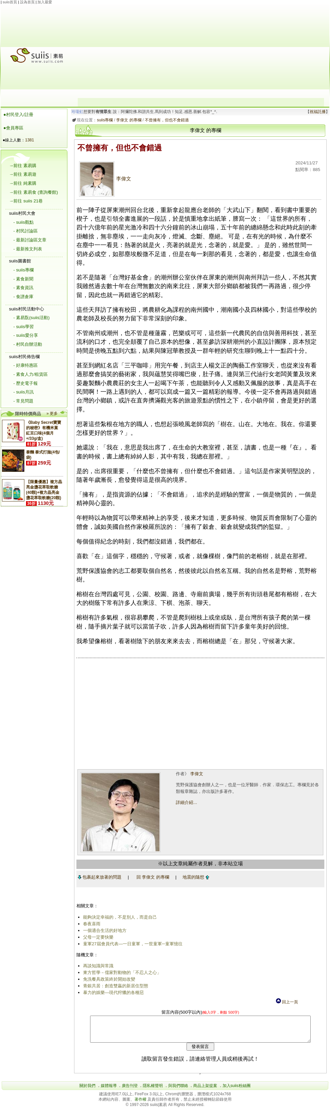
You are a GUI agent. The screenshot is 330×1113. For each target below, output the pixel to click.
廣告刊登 (130, 1090)
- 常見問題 (23, 400)
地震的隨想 (195, 877)
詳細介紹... (185, 802)
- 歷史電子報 (25, 383)
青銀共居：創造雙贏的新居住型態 (114, 985)
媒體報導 (109, 1090)
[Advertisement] (201, 51)
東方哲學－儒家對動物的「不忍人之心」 (121, 972)
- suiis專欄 (23, 269)
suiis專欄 (104, 120)
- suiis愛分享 (25, 335)
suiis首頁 (10, 2)
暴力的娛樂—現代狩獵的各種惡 (112, 992)
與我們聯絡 (178, 1090)
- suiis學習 (23, 326)
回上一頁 (287, 1002)
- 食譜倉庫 (23, 296)
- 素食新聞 (23, 278)
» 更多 (52, 413)
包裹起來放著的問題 (98, 877)
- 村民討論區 (25, 230)
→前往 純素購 (22, 183)
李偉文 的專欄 (127, 120)
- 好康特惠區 (25, 365)
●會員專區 (13, 127)
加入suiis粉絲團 (237, 1090)
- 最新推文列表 (27, 248)
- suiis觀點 (23, 222)
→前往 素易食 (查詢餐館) (33, 192)
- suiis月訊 (23, 391)
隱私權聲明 (153, 1090)
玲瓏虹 (76, 111)
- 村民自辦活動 (27, 344)
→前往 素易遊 (22, 174)
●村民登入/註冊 (18, 114)
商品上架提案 (205, 1090)
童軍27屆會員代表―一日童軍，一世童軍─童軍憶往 (131, 943)
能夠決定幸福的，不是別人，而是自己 (118, 917)
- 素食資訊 (23, 287)
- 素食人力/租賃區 (30, 374)
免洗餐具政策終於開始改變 (108, 979)
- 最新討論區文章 (29, 239)
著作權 (140, 1104)
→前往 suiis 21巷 (26, 200)
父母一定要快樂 (97, 937)
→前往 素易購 (22, 165)
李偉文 (104, 178)
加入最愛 (44, 2)
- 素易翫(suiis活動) (31, 317)
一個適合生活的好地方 (103, 930)
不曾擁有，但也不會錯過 (165, 120)
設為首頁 (27, 2)
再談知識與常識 (97, 965)
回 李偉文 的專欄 (151, 877)
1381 (29, 140)
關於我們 (87, 1090)
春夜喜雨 (90, 923)
